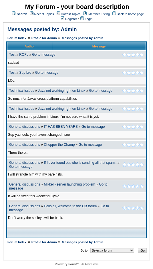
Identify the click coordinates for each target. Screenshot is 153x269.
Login (86, 19)
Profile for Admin (44, 38)
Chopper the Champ (59, 145)
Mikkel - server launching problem (69, 184)
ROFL (23, 55)
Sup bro (25, 73)
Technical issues (21, 91)
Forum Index (16, 38)
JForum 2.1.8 (74, 264)
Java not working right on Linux (61, 91)
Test (12, 55)
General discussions (24, 127)
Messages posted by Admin (82, 38)
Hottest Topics (71, 14)
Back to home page (130, 14)
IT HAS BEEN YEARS (61, 127)
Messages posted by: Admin (42, 29)
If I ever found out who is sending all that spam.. (80, 163)
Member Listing (99, 14)
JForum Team (91, 264)
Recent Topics (44, 14)
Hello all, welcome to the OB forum (70, 206)
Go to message (43, 55)
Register (69, 19)
